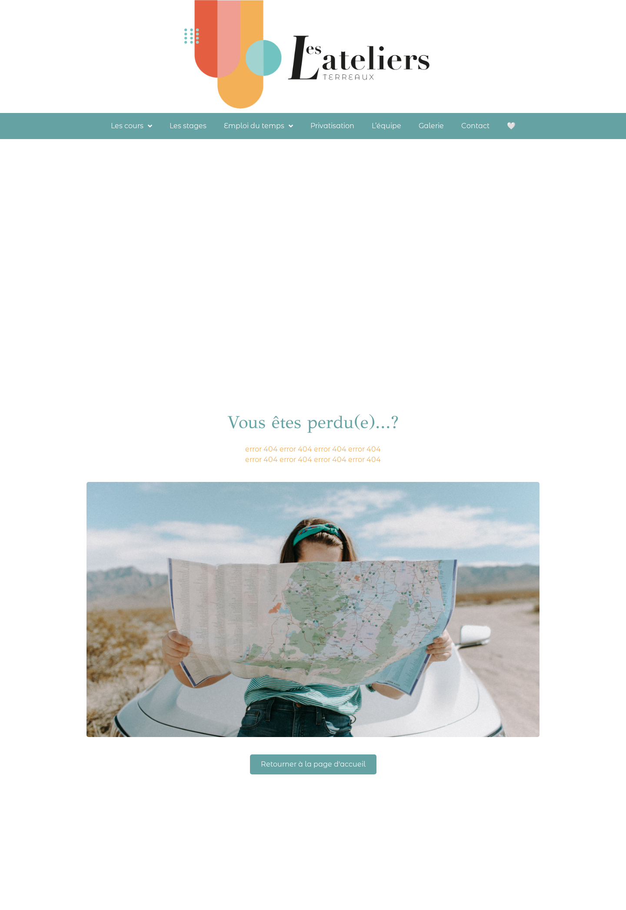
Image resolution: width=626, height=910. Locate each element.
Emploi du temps (258, 126)
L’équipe (386, 126)
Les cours (131, 126)
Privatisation (332, 126)
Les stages (188, 126)
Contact (475, 126)
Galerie (431, 126)
